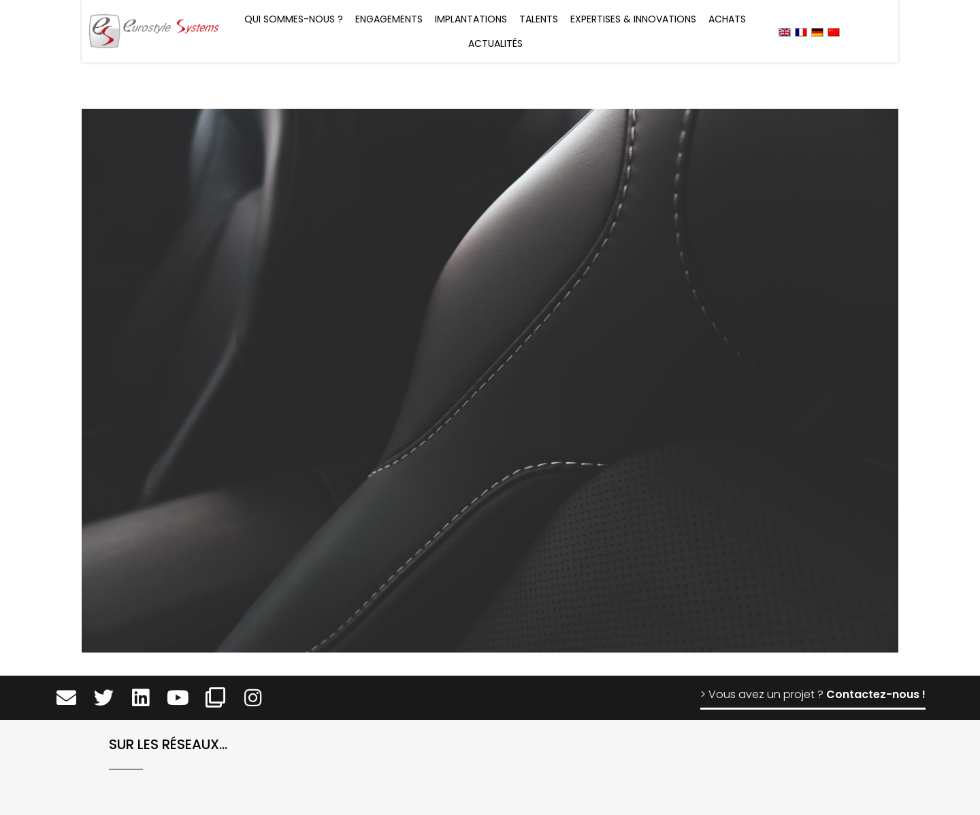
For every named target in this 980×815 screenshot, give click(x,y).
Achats (727, 19)
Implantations (471, 19)
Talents (538, 19)
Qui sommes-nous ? (293, 19)
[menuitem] (785, 31)
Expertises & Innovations (633, 19)
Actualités (495, 43)
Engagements (389, 19)
